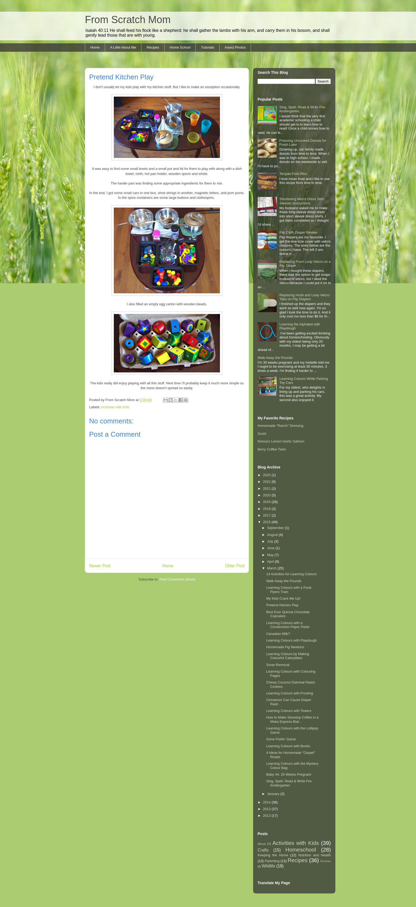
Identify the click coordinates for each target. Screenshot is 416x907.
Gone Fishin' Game (281, 739)
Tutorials (207, 47)
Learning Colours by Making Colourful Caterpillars (287, 656)
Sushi (262, 434)
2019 (267, 502)
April (271, 562)
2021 (267, 489)
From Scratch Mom (128, 19)
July (270, 541)
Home (95, 47)
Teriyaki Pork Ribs (293, 174)
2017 (267, 515)
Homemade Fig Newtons (285, 647)
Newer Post (100, 566)
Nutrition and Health (314, 855)
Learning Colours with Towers (288, 711)
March (272, 568)
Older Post (235, 566)
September (276, 528)
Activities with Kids (115, 407)
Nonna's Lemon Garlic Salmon (281, 441)
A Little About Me (123, 47)
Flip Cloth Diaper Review (298, 232)
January (273, 794)
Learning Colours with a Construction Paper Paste (287, 625)
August (273, 535)
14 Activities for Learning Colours (291, 574)
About (262, 843)
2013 (267, 809)
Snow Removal (277, 665)
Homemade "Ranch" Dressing (281, 426)
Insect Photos (235, 47)
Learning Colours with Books (288, 746)
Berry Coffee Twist (272, 449)
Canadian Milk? (278, 634)
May (271, 555)
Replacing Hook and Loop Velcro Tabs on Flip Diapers (304, 297)
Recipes (153, 47)
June (271, 548)
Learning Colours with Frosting (289, 693)
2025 (267, 475)
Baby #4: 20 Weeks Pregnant (288, 774)
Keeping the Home (273, 855)
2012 (267, 816)
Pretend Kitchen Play (282, 605)
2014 (267, 802)
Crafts (263, 850)
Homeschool (300, 849)
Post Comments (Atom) (177, 579)
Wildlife (268, 866)
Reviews (325, 861)
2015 (267, 522)
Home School (180, 47)
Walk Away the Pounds (275, 358)
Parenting (272, 861)
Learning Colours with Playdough (291, 640)
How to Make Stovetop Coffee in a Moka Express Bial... (292, 719)
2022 (267, 482)
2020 (267, 495)
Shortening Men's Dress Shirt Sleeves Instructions (301, 201)
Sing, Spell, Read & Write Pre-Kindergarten (289, 783)
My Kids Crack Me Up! (283, 598)
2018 (267, 509)
